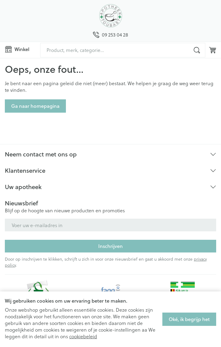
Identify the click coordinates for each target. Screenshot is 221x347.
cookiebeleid (83, 336)
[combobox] (122, 50)
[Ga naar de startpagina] (110, 16)
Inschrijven (110, 246)
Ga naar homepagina (35, 105)
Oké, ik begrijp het (189, 319)
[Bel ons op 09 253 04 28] (110, 34)
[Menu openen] (20, 49)
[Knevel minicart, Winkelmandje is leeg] (212, 50)
